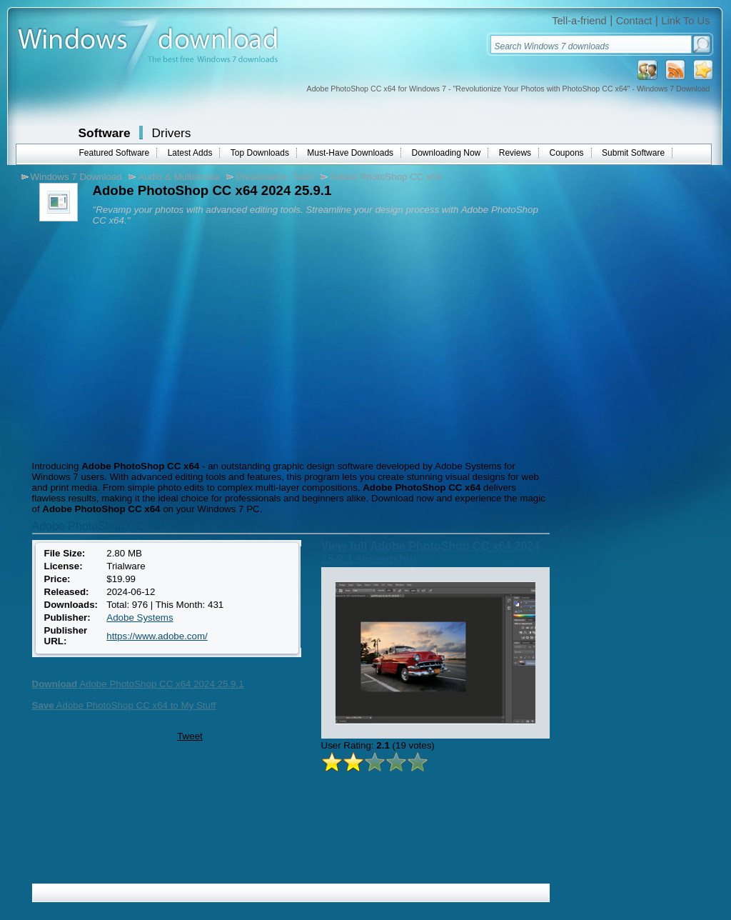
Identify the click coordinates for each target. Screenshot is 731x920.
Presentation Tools (274, 176)
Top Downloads (260, 153)
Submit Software (633, 153)
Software (105, 133)
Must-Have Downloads (350, 153)
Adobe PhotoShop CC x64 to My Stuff (124, 705)
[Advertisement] (148, 339)
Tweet (190, 736)
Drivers (171, 133)
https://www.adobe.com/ (157, 636)
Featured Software (114, 153)
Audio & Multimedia (179, 176)
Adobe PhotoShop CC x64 (385, 176)
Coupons (567, 153)
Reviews (515, 153)
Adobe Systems (139, 617)
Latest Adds (190, 153)
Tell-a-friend (579, 20)
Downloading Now (446, 153)
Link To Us (685, 20)
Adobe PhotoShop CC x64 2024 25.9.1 (138, 684)
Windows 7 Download (76, 176)
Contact (634, 20)
